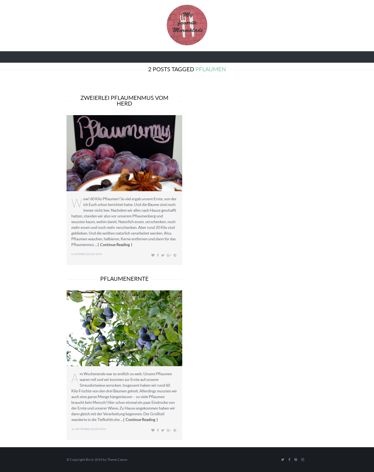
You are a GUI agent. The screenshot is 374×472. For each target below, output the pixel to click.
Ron (99, 254)
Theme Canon (117, 460)
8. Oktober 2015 (81, 254)
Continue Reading (115, 244)
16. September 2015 (83, 429)
